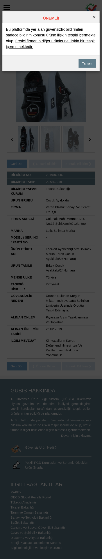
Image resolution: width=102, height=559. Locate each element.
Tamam (87, 63)
